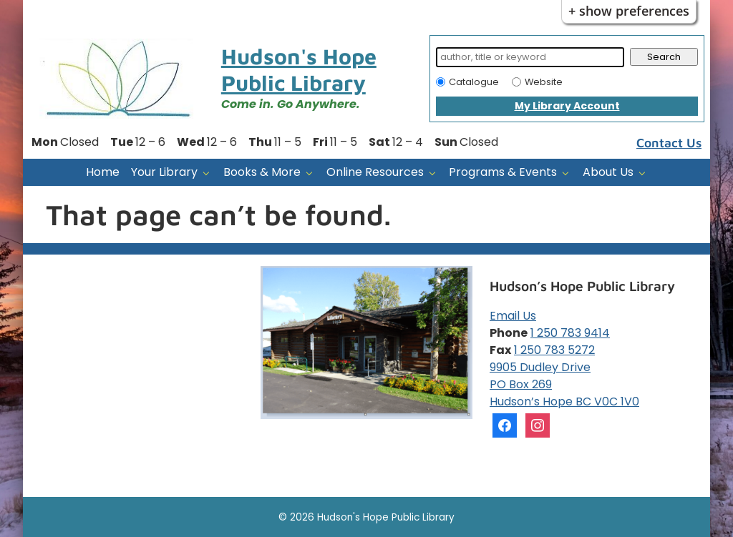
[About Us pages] (645, 172)
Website (544, 82)
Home (103, 172)
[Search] (530, 57)
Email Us (513, 315)
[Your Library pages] (209, 172)
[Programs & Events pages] (568, 172)
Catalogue (474, 82)
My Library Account (567, 106)
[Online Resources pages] (435, 172)
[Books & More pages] (312, 172)
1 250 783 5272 (554, 350)
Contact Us (669, 142)
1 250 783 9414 (570, 333)
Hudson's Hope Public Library (299, 69)
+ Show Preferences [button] (628, 10)
